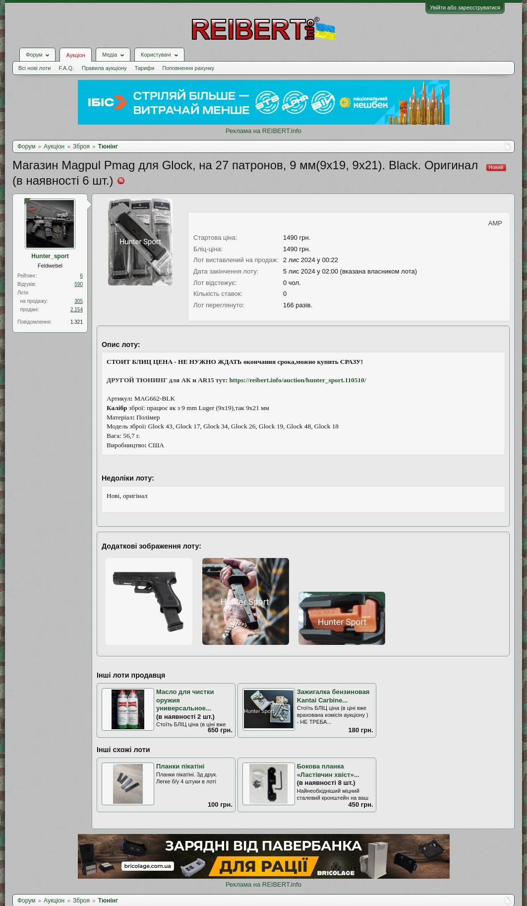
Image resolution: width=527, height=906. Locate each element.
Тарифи (145, 68)
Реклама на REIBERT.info (263, 131)
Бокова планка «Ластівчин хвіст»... (328, 770)
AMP (495, 223)
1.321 (76, 322)
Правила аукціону (104, 68)
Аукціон (75, 55)
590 (78, 284)
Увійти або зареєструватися (465, 7)
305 (78, 301)
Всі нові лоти (34, 68)
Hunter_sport (49, 256)
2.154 (76, 309)
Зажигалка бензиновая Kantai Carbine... (333, 696)
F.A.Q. (66, 68)
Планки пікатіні (180, 766)
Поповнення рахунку (188, 68)
